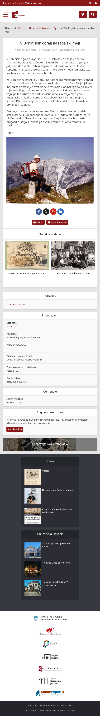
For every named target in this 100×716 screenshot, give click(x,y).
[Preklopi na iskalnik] (93, 14)
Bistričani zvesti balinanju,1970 (73, 274)
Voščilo (45, 472)
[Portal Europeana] (50, 644)
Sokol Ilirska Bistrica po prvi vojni (27, 274)
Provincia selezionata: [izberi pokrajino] (22, 3)
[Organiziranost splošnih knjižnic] (50, 631)
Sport (9, 326)
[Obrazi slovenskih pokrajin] (50, 681)
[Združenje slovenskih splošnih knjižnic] (50, 669)
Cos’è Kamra (31, 710)
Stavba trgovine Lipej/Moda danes (56, 546)
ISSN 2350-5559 (67, 710)
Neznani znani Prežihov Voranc (57, 491)
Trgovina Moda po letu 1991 (56, 563)
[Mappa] (83, 14)
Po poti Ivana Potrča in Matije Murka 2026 (56, 512)
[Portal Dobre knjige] (50, 693)
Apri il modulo (15, 429)
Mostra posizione (15, 304)
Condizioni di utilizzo (49, 710)
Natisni (38, 222)
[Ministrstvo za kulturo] (50, 619)
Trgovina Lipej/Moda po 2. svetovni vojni (55, 584)
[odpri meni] (5, 14)
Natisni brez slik (57, 222)
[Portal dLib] (50, 657)
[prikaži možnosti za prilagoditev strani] (90, 3)
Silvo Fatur (79, 49)
